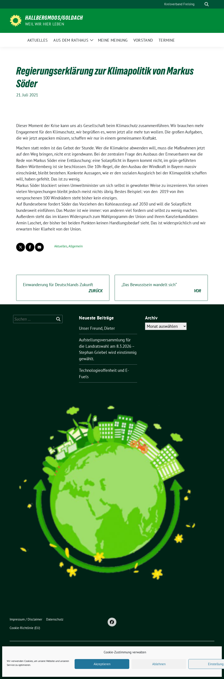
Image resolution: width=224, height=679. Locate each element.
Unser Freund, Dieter (97, 328)
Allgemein (75, 246)
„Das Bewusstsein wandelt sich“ (161, 288)
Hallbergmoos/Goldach (54, 17)
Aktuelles (60, 246)
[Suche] (200, 4)
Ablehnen (159, 664)
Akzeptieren (102, 664)
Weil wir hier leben (44, 24)
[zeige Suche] (206, 4)
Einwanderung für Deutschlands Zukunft (63, 288)
